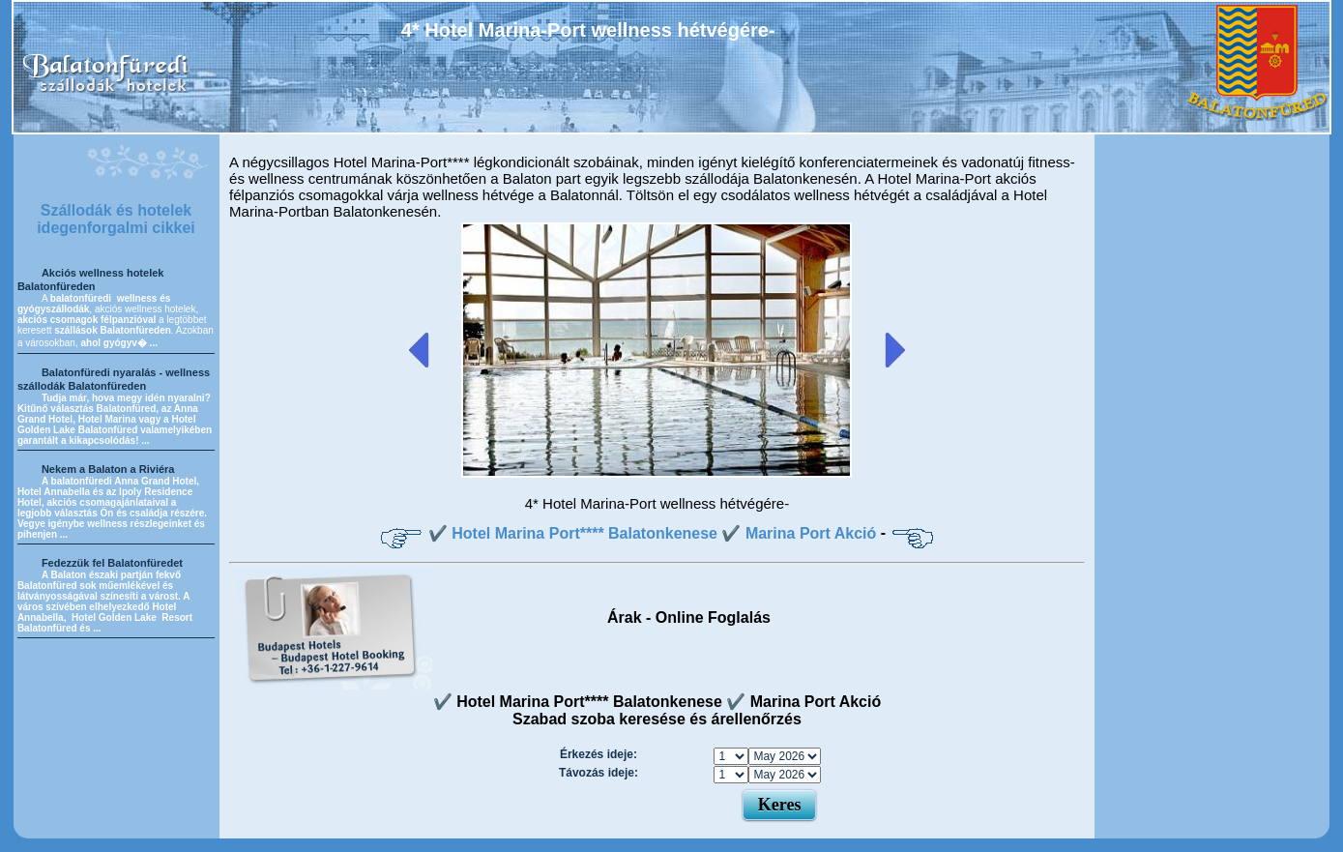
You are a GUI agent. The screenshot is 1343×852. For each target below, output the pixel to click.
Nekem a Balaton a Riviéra (108, 469)
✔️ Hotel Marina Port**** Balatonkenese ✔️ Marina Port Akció (652, 533)
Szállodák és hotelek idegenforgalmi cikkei (116, 219)
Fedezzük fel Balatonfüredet (112, 563)
